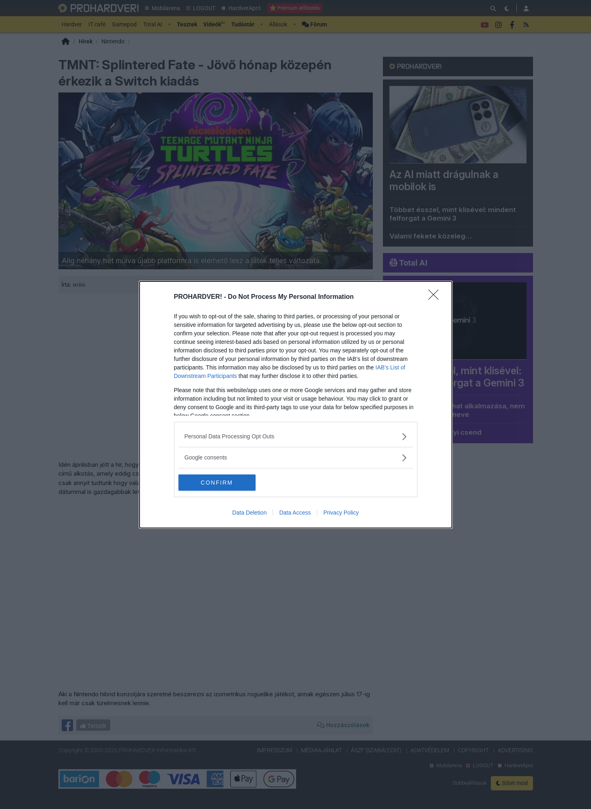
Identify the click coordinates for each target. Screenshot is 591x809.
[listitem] (296, 436)
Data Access (295, 512)
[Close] (436, 297)
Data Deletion (249, 512)
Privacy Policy (341, 512)
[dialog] (296, 404)
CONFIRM (217, 482)
